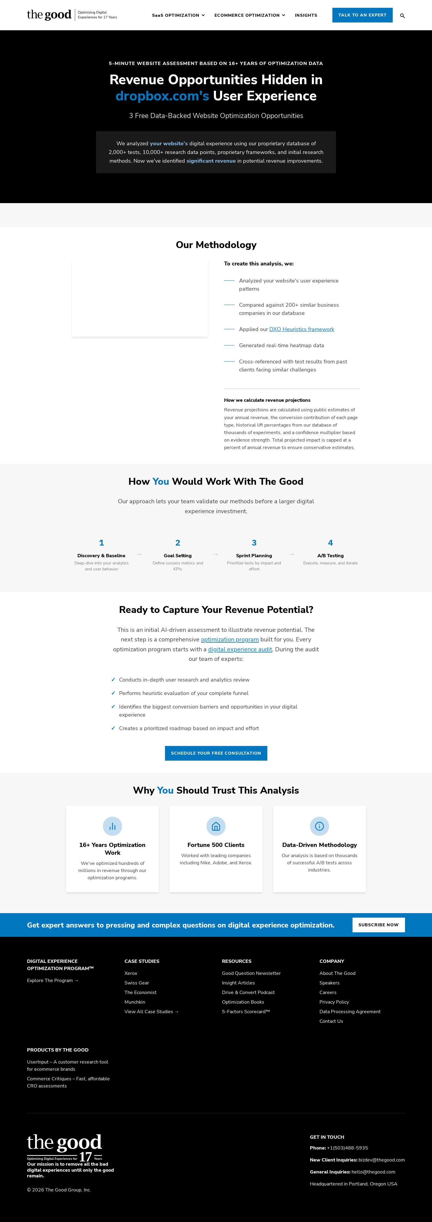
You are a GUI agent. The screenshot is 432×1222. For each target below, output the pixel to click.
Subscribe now (378, 925)
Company (332, 961)
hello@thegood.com (373, 1172)
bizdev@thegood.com (381, 1160)
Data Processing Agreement (350, 1011)
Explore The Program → (53, 980)
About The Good (338, 973)
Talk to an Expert (362, 15)
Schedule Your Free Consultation (216, 753)
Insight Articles (238, 983)
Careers (328, 992)
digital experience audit (240, 649)
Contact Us (331, 1021)
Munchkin (134, 1002)
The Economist (140, 992)
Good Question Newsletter (251, 973)
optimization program (230, 639)
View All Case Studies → (151, 1011)
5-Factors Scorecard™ (246, 1011)
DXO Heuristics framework (301, 329)
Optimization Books (243, 1002)
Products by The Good (57, 1050)
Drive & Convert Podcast (248, 992)
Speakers (330, 983)
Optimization (176, 15)
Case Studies (141, 961)
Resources (236, 961)
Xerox (130, 973)
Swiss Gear (136, 983)
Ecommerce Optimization (247, 15)
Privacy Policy (334, 1002)
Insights (306, 15)
